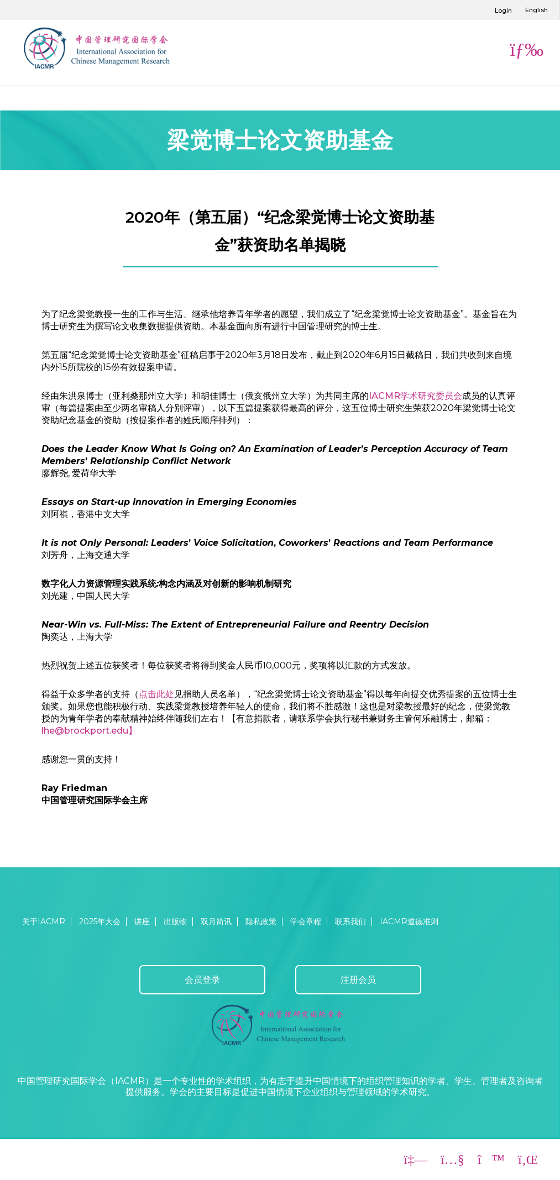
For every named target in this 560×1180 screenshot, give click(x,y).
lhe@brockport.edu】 (89, 730)
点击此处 (156, 694)
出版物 (175, 921)
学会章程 (305, 921)
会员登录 (202, 979)
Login (503, 10)
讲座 (142, 921)
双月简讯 (216, 921)
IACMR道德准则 (409, 921)
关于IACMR (43, 921)
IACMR (384, 396)
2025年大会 (100, 921)
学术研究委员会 (431, 396)
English (536, 10)
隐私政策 (260, 921)
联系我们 (350, 921)
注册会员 (358, 979)
